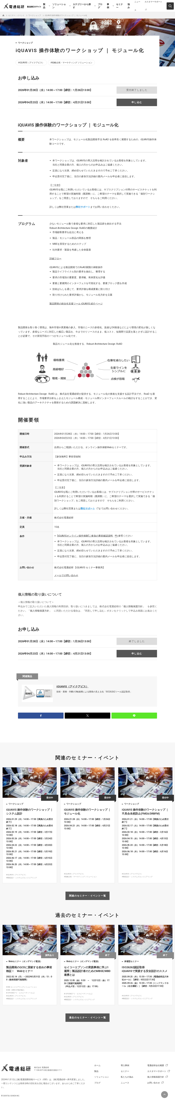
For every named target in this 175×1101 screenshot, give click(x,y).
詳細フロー (55, 258)
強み (129, 6)
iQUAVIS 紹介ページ (76, 303)
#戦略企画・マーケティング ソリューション (71, 62)
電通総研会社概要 (155, 1065)
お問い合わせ (153, 1083)
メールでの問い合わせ (66, 575)
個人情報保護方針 (155, 1077)
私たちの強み (127, 1077)
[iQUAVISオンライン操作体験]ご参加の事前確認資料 (85, 535)
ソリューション (59, 6)
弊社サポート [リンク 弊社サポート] (83, 207)
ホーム (97, 1065)
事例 (108, 6)
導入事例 (125, 1065)
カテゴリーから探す (82, 6)
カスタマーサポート (156, 1071)
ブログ (100, 6)
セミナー (119, 6)
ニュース (125, 1083)
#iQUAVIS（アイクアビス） (31, 62)
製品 (44, 6)
